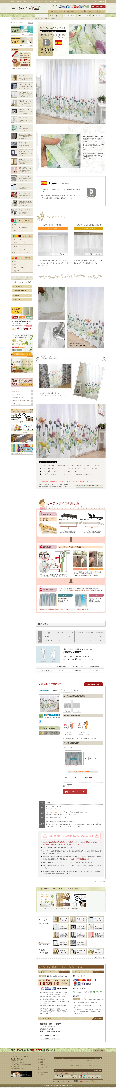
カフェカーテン (59, 1063)
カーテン (57, 1060)
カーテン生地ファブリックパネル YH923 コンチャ (76, 474)
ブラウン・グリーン (19, 249)
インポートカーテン (26, 18)
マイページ (41, 1064)
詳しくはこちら (62, 996)
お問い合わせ (16, 404)
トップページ (14, 18)
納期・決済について (18, 391)
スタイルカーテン (91, 1060)
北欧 (15, 230)
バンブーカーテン (91, 1063)
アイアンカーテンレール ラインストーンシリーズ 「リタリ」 (77, 468)
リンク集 (40, 1074)
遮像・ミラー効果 (19, 267)
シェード (73, 1063)
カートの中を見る (43, 1067)
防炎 (15, 264)
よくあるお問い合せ (44, 1072)
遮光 (15, 261)
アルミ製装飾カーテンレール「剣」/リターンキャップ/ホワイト (78, 465)
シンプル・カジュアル (20, 227)
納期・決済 (41, 1059)
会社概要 (40, 1062)
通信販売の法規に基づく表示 (20, 400)
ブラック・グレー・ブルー (21, 252)
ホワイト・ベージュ (19, 239)
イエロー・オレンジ (19, 243)
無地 (15, 224)
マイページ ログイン (18, 397)
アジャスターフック (51, 812)
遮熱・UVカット (18, 271)
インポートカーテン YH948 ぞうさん (64, 471)
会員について (16, 394)
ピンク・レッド (18, 246)
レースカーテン (75, 1060)
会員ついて (41, 1069)
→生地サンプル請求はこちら (79, 859)
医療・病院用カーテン (76, 1065)
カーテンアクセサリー (92, 1065)
